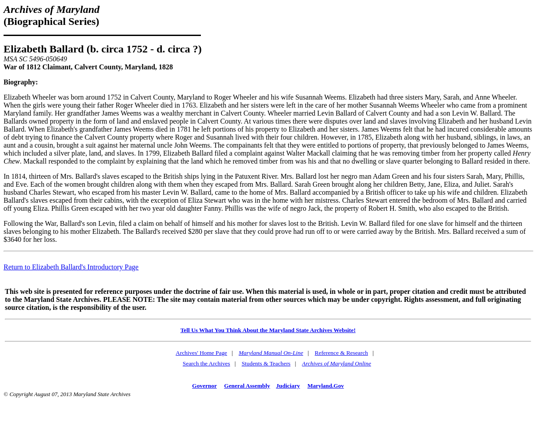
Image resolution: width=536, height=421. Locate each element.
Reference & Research (341, 352)
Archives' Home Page (201, 352)
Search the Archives (206, 363)
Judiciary (288, 385)
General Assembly (247, 385)
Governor (204, 385)
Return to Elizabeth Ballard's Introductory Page (71, 267)
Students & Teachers (266, 363)
